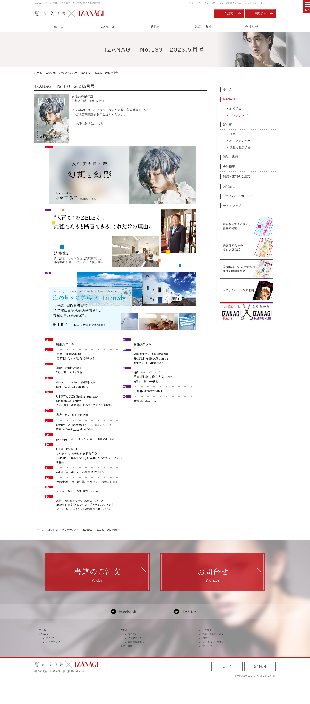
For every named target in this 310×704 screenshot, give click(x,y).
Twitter (185, 612)
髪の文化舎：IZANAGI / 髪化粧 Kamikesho (59, 682)
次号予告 (235, 108)
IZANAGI (229, 98)
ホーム (227, 89)
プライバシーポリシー (238, 195)
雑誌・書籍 (230, 156)
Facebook (125, 612)
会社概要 (229, 166)
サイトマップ (232, 205)
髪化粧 (227, 124)
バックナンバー (240, 115)
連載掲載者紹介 (240, 147)
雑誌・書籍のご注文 (236, 176)
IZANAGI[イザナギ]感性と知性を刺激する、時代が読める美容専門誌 (67, 3)
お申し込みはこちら (89, 123)
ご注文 (229, 13)
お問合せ (229, 186)
